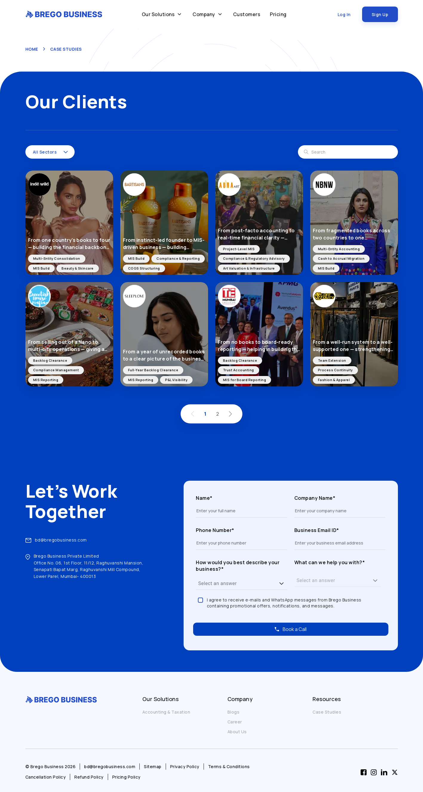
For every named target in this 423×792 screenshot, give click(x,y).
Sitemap (152, 766)
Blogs (233, 711)
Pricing (278, 14)
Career (234, 721)
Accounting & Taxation (166, 711)
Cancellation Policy (45, 777)
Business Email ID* (316, 530)
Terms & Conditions (229, 766)
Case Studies (327, 711)
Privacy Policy (184, 766)
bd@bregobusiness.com (61, 540)
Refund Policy (89, 777)
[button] (65, 152)
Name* (204, 498)
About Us (237, 731)
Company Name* (315, 498)
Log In (344, 14)
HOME (31, 49)
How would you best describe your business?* (237, 565)
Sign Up (380, 14)
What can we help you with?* (329, 562)
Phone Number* (215, 530)
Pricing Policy (126, 777)
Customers (247, 14)
